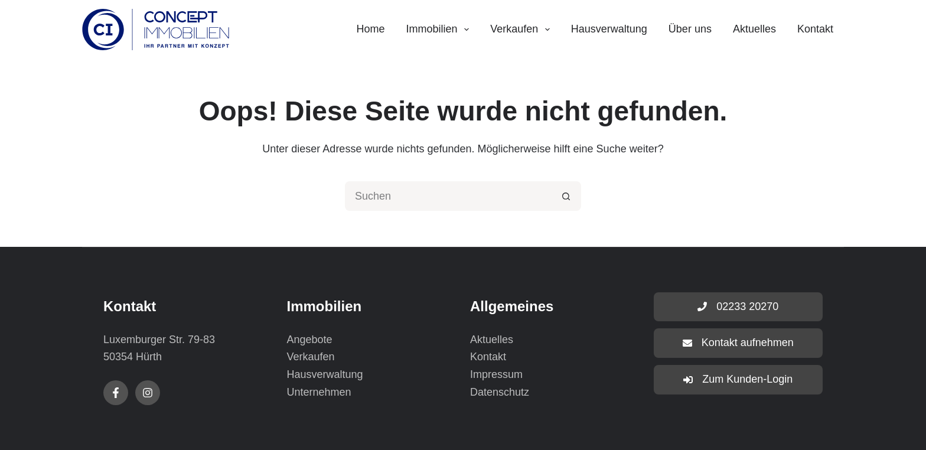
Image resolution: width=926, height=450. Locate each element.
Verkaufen (522, 29)
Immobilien (440, 29)
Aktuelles (754, 29)
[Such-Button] (566, 196)
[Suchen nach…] (448, 196)
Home (370, 29)
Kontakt (815, 29)
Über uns (690, 29)
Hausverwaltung (609, 29)
